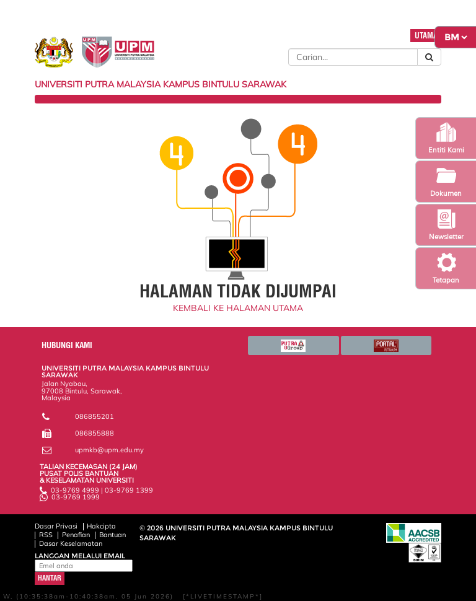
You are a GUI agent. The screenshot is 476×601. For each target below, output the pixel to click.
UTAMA (426, 35)
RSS (46, 534)
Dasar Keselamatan (70, 543)
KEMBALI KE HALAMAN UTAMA (238, 308)
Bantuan (112, 534)
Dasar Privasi (56, 526)
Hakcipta (101, 526)
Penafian (76, 534)
